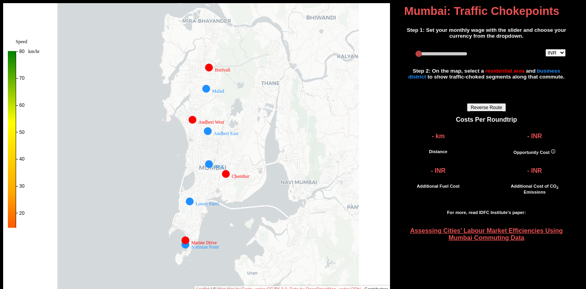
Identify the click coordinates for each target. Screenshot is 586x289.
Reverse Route (486, 107)
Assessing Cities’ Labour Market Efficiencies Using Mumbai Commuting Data (486, 234)
